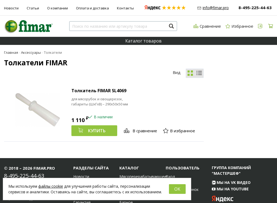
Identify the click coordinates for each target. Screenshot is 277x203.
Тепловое (128, 167)
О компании (57, 8)
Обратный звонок (182, 161)
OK (177, 189)
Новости (11, 8)
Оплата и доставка (92, 8)
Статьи (33, 8)
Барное (126, 174)
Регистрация (177, 154)
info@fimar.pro (216, 7)
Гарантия (82, 174)
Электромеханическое (138, 161)
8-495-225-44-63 (255, 7)
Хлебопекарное (133, 154)
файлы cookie (50, 186)
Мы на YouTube (230, 160)
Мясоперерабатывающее (138, 148)
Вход (170, 148)
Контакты (125, 8)
